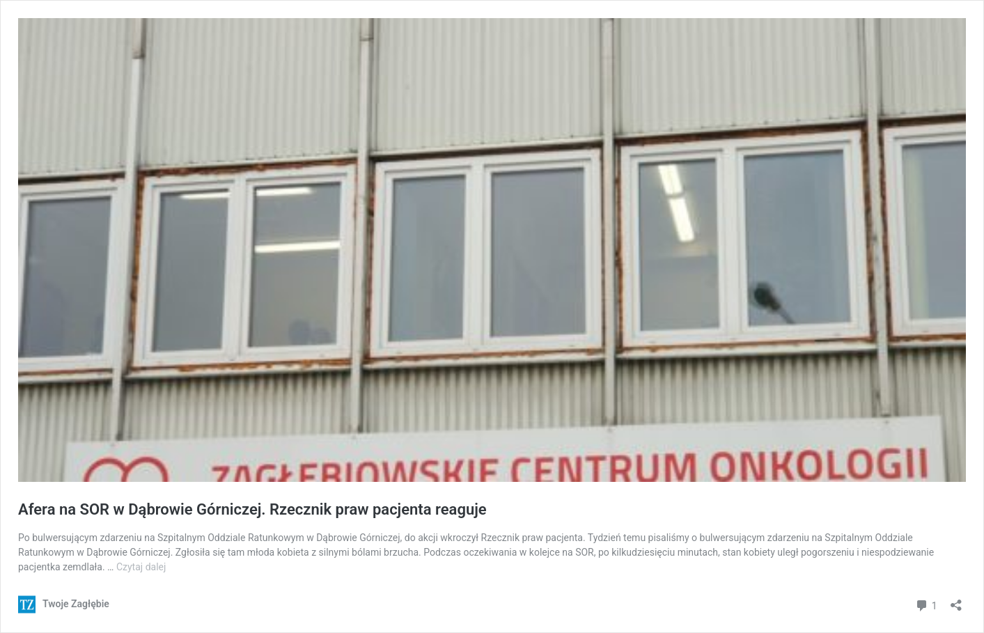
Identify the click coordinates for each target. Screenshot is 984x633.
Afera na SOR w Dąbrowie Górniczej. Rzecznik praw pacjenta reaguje (252, 509)
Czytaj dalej (141, 566)
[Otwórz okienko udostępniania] (956, 600)
